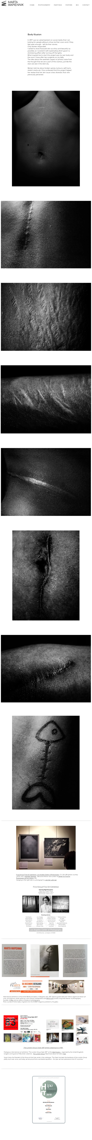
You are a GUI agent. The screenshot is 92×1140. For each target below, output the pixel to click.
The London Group (39, 1054)
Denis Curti (49, 998)
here (64, 1054)
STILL (11, 1000)
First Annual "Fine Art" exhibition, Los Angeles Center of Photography (37, 874)
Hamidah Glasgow (30, 876)
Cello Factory (56, 1052)
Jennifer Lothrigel (50, 880)
